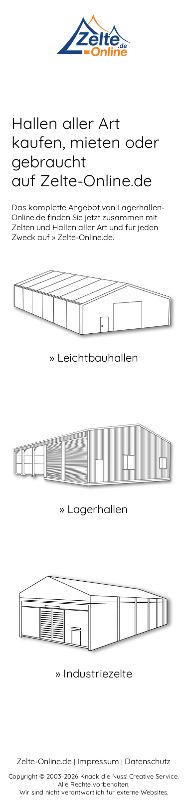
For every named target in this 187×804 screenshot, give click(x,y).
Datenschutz (148, 761)
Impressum (98, 761)
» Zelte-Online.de (82, 237)
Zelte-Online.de (44, 761)
